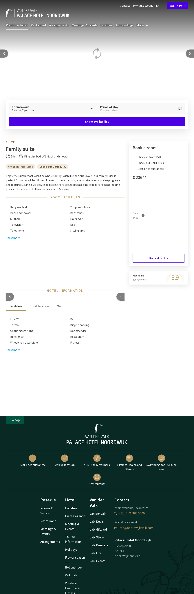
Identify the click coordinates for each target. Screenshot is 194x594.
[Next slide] (190, 54)
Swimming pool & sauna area (162, 462)
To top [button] (15, 420)
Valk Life (95, 553)
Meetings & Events (85, 25)
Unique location (65, 460)
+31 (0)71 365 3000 (129, 513)
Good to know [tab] (40, 306)
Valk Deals (97, 521)
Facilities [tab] (16, 306)
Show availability (97, 122)
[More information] (143, 215)
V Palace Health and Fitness (129, 462)
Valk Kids (71, 575)
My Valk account (143, 5)
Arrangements (59, 25)
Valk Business (99, 545)
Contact (125, 5)
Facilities (106, 25)
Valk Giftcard (98, 529)
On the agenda (75, 516)
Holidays (71, 549)
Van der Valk (98, 513)
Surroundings (124, 25)
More (142, 25)
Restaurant (38, 25)
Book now (177, 6)
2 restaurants (97, 480)
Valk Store (97, 537)
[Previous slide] (4, 54)
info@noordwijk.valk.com (134, 528)
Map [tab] (60, 306)
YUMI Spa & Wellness (97, 460)
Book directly (158, 258)
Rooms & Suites (17, 25)
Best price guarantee (32, 460)
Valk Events (97, 561)
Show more (13, 350)
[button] (10, 297)
